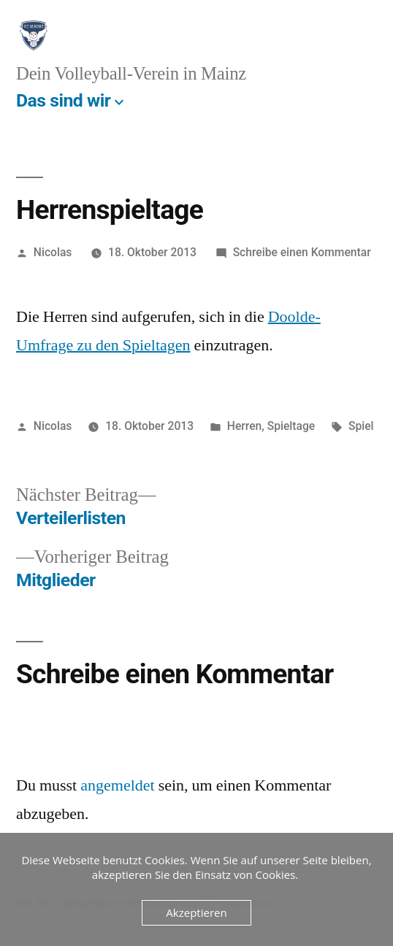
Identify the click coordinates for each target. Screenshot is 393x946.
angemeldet (117, 785)
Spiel (361, 426)
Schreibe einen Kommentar (302, 252)
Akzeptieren (196, 912)
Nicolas (53, 252)
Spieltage (291, 426)
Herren (244, 426)
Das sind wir (63, 100)
